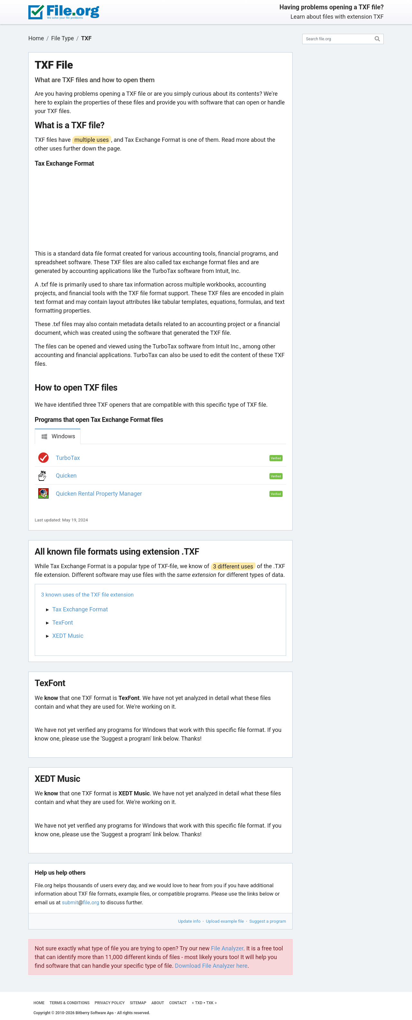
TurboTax (68, 457)
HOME (38, 1003)
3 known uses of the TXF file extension (87, 594)
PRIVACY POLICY (110, 1003)
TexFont (62, 622)
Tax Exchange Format (80, 609)
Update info (189, 921)
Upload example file (225, 921)
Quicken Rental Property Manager (99, 493)
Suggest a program (267, 921)
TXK (210, 1003)
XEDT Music (68, 635)
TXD (198, 1003)
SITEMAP (138, 1003)
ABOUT (158, 1003)
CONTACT (178, 1003)
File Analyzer (227, 948)
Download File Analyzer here (211, 965)
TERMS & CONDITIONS (69, 1003)
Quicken (66, 475)
